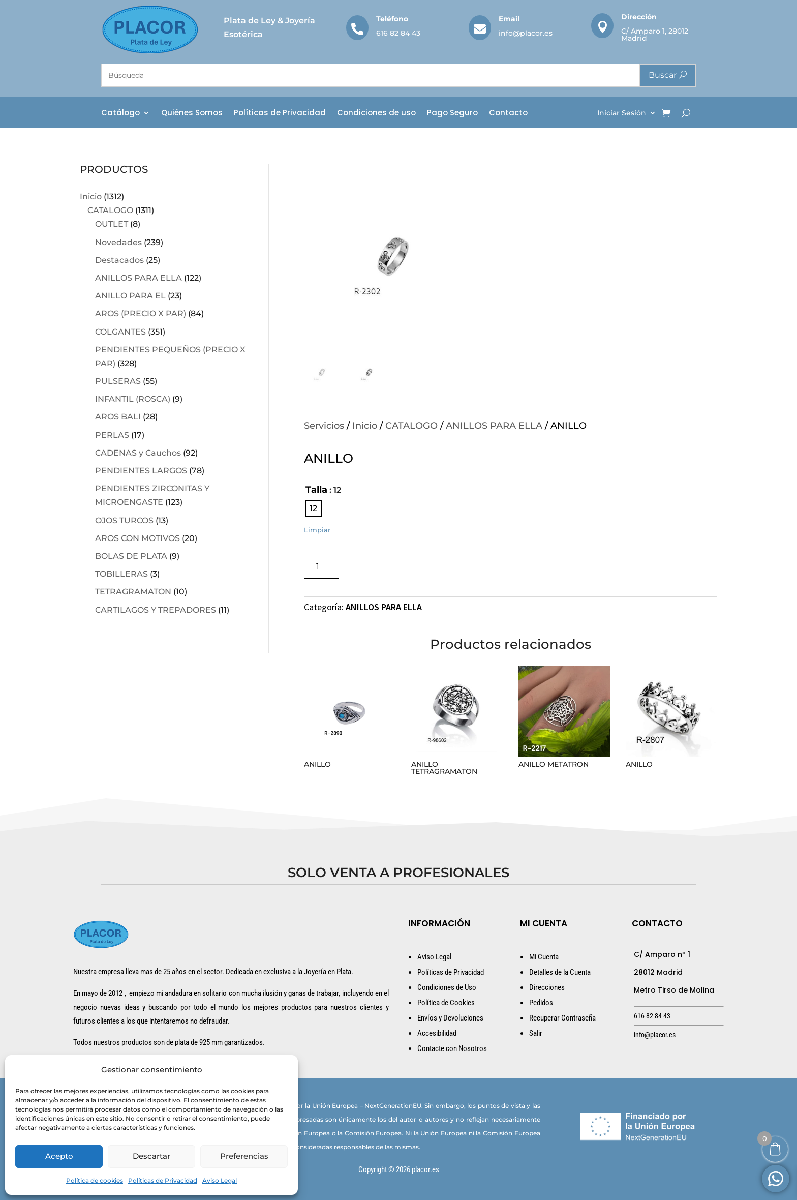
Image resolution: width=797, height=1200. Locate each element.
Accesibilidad (436, 1033)
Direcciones (547, 987)
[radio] (313, 508)
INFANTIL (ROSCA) (132, 399)
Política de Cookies (446, 1002)
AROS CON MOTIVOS (137, 538)
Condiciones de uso (376, 113)
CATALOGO (110, 210)
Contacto (508, 113)
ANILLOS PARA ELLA (138, 278)
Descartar (151, 1156)
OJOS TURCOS (124, 520)
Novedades (118, 242)
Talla (316, 489)
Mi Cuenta (544, 957)
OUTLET (111, 224)
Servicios (324, 425)
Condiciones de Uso (446, 987)
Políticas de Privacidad (162, 1180)
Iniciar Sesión (621, 113)
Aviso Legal (219, 1180)
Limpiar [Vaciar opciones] (317, 530)
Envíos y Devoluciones (450, 1018)
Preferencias (244, 1156)
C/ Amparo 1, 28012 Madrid (654, 34)
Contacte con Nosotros (452, 1048)
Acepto (59, 1156)
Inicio (91, 196)
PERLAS (112, 435)
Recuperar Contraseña (562, 1018)
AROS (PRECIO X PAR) (140, 313)
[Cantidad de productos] (321, 566)
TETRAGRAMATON (133, 591)
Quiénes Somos (192, 113)
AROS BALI (118, 417)
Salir (535, 1033)
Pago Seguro (452, 113)
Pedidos (541, 1002)
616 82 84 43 (398, 33)
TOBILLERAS (121, 574)
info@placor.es (526, 33)
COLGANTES (120, 332)
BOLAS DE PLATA (131, 556)
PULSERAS (118, 381)
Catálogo (120, 113)
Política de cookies (94, 1180)
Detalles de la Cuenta (560, 972)
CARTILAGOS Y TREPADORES (155, 610)
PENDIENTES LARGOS (141, 470)
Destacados (119, 260)
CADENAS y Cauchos (138, 453)
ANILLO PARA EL (130, 296)
